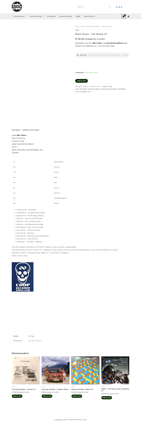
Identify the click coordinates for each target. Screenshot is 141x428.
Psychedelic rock (85, 91)
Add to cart (81, 81)
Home (77, 26)
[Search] (110, 7)
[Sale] (85, 16)
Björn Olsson (95, 89)
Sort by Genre (23, 16)
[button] (28, 16)
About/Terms (98, 16)
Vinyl (87, 26)
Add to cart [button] (17, 401)
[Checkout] (56, 16)
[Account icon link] (128, 16)
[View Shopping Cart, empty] (123, 16)
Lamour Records (71, 16)
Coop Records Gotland (109, 89)
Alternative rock (84, 89)
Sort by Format (40, 16)
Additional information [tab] (30, 135)
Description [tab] (16, 135)
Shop (83, 26)
